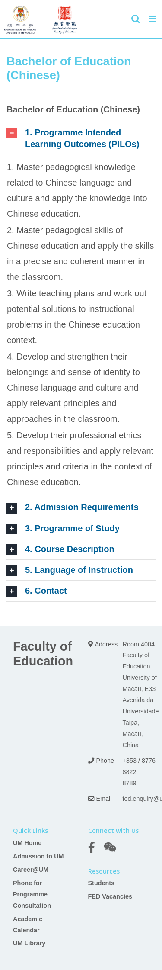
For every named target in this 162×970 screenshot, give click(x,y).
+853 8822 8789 (130, 772)
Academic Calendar (27, 924)
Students (101, 883)
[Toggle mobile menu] (153, 18)
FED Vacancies (110, 896)
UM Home (27, 842)
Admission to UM (38, 856)
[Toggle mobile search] (135, 18)
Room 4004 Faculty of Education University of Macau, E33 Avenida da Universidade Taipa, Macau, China (141, 694)
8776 (149, 760)
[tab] (81, 138)
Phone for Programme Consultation (32, 894)
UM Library (29, 943)
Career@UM (30, 869)
